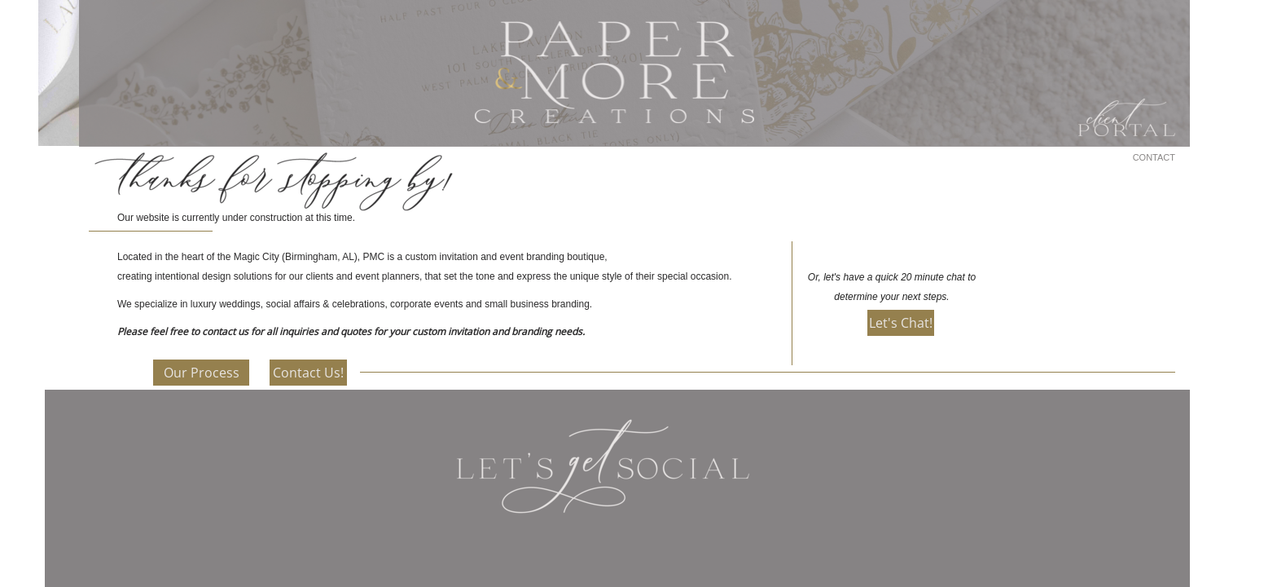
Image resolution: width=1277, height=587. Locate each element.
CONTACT (1154, 157)
